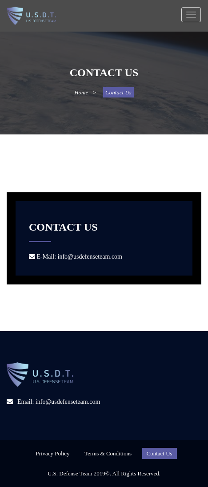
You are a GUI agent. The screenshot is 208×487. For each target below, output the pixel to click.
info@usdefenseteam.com (90, 256)
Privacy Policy (52, 453)
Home (81, 92)
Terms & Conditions (108, 453)
